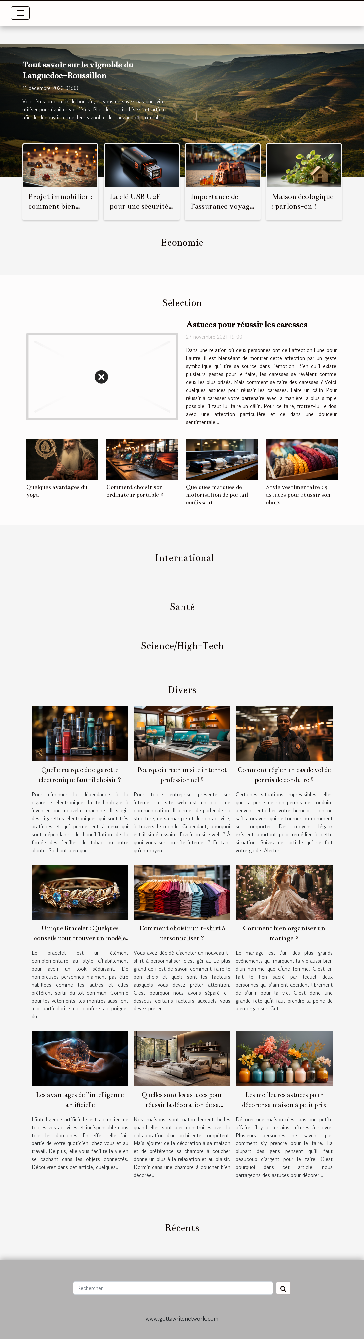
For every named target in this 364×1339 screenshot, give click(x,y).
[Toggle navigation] (20, 13)
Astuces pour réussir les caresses (246, 325)
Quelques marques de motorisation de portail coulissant (217, 495)
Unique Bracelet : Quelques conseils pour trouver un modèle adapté (80, 938)
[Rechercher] (173, 1288)
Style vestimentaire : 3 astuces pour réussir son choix (298, 495)
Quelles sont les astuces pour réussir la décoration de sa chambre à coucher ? (182, 1105)
